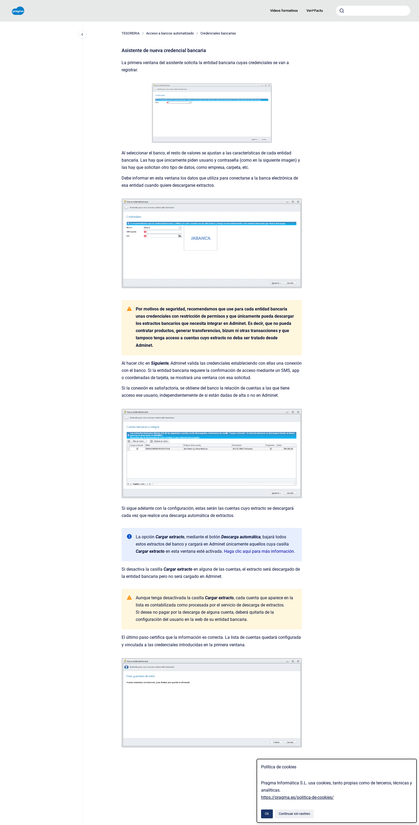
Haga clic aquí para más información (259, 551)
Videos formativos (284, 11)
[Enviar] (341, 10)
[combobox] (373, 11)
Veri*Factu (315, 11)
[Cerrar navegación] (82, 34)
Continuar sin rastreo (294, 814)
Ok (267, 814)
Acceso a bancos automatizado (170, 33)
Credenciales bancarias (218, 33)
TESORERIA (130, 33)
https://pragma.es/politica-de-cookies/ (297, 797)
